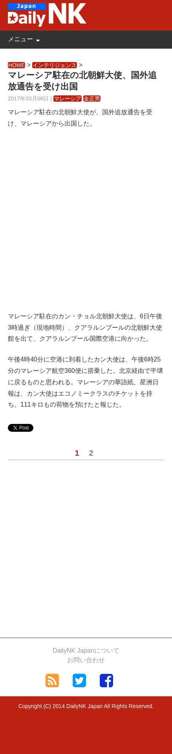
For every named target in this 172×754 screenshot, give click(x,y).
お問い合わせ (86, 660)
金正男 (92, 98)
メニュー (20, 39)
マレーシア (67, 98)
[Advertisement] (86, 225)
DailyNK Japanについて (86, 650)
